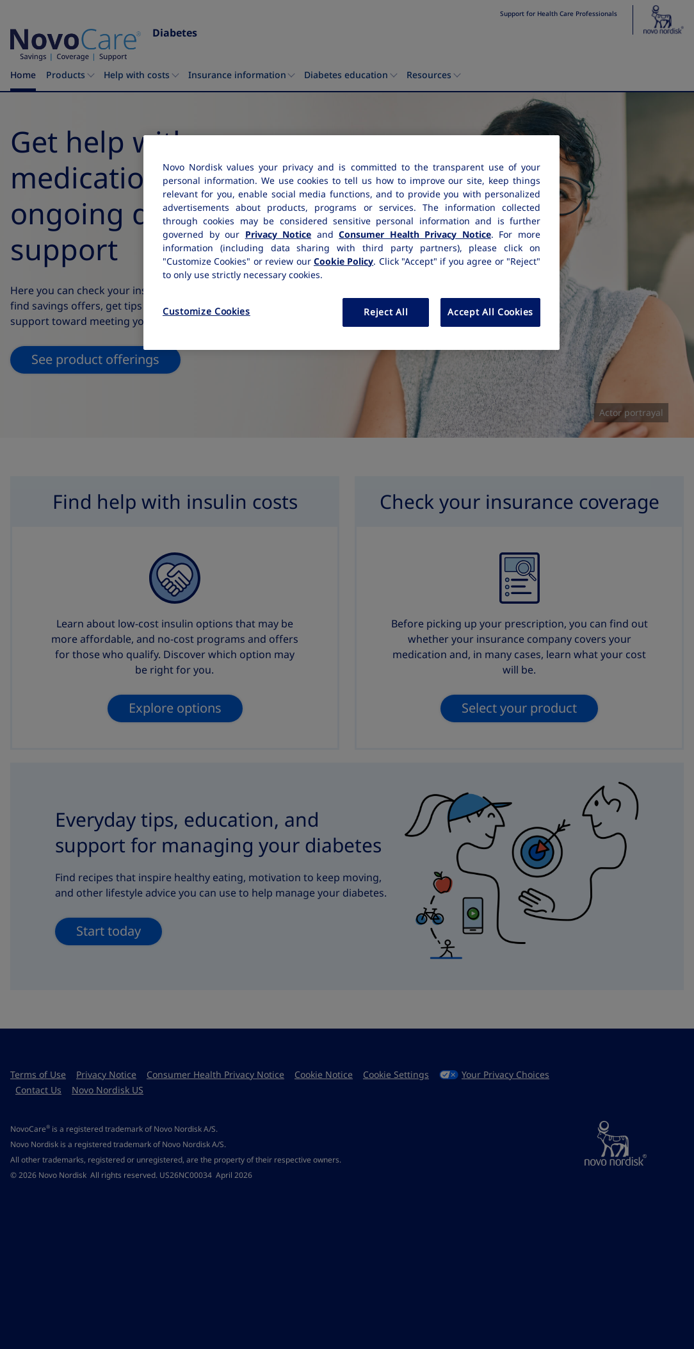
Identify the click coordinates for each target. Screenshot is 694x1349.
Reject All (386, 312)
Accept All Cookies (490, 312)
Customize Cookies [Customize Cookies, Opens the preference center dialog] (206, 311)
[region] (351, 243)
